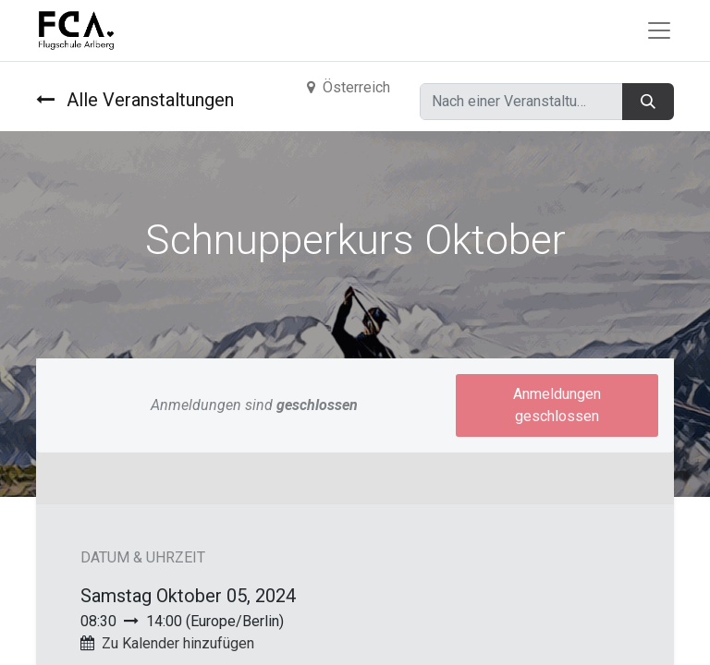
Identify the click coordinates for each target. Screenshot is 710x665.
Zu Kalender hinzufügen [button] (178, 643)
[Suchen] (648, 101)
